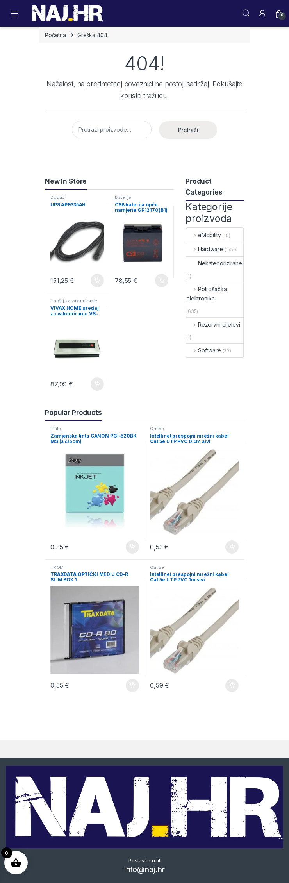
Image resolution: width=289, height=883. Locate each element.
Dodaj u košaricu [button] (97, 280)
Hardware (204, 249)
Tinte (55, 428)
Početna (55, 35)
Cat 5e (157, 428)
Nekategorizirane (214, 263)
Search (246, 13)
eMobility (203, 235)
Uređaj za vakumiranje (73, 301)
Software (203, 350)
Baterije (123, 197)
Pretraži (188, 130)
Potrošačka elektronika (206, 294)
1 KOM (57, 567)
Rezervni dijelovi (213, 324)
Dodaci (58, 197)
